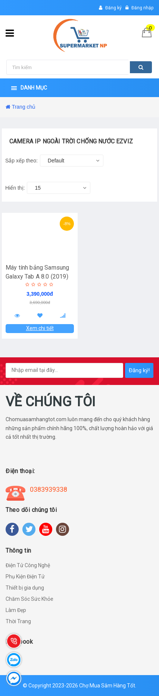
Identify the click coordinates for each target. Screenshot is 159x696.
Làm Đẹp (16, 610)
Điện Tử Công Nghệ (28, 565)
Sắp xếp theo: (21, 161)
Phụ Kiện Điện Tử (25, 577)
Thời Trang (18, 621)
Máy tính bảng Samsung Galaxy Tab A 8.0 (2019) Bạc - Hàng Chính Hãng (37, 276)
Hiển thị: (15, 188)
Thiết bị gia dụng (25, 588)
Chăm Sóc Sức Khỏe (29, 599)
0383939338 (48, 489)
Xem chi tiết (40, 328)
